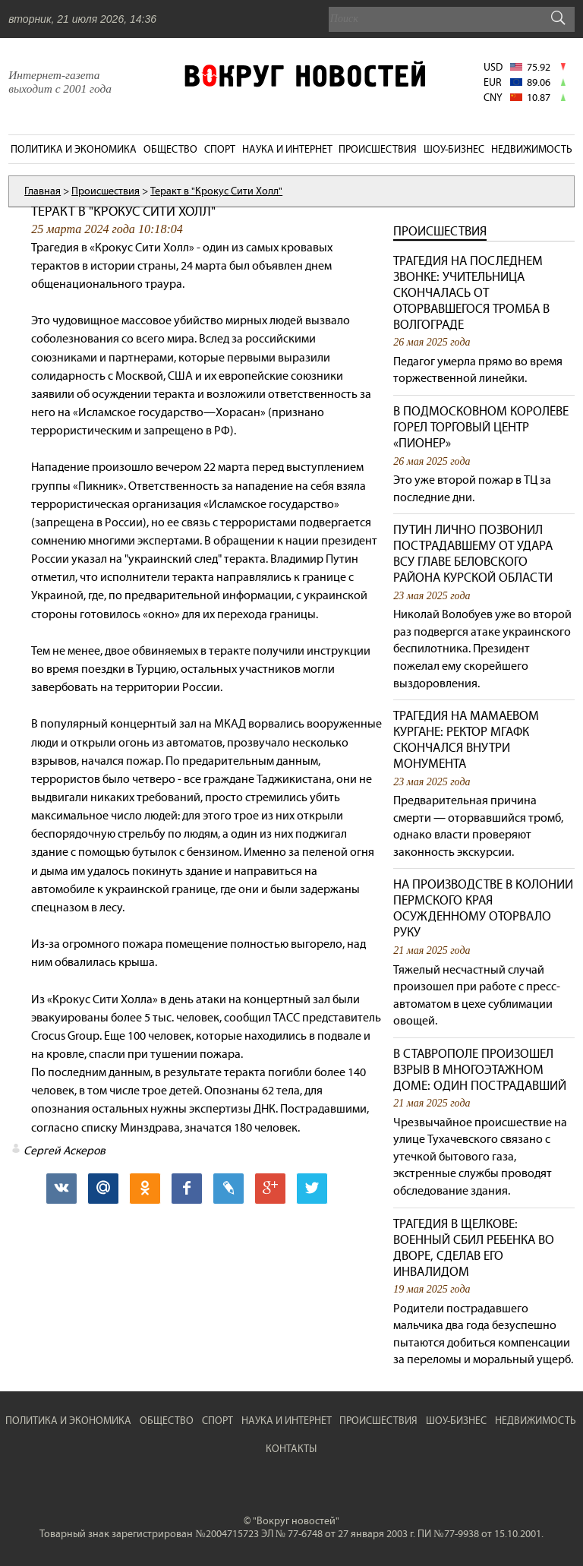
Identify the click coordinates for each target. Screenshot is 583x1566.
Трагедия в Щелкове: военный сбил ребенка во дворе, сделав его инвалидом (473, 1248)
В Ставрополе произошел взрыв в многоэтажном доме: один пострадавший (479, 1070)
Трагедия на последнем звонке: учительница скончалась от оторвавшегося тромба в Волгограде (471, 293)
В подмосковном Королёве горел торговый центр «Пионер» (481, 427)
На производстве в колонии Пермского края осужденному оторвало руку (483, 908)
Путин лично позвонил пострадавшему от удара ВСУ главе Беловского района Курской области (473, 554)
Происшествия (440, 231)
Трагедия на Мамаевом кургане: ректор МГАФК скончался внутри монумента (466, 740)
